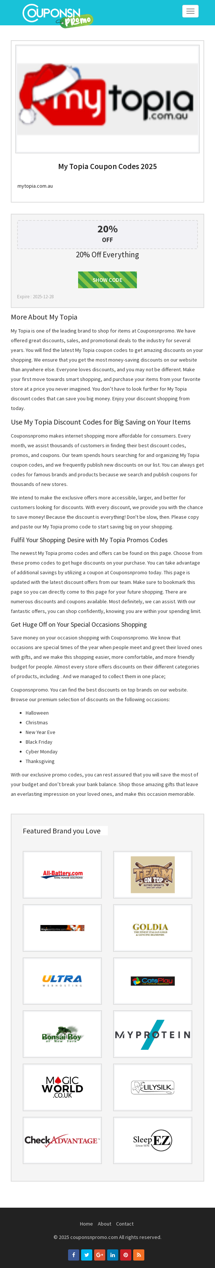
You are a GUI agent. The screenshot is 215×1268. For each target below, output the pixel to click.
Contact (125, 1223)
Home (86, 1223)
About (104, 1223)
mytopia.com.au (35, 185)
